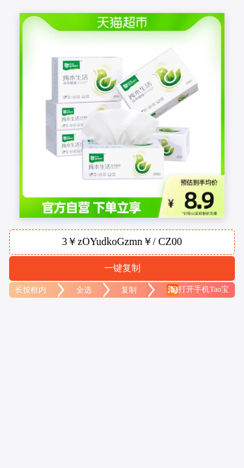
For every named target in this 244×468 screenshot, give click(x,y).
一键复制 (122, 268)
